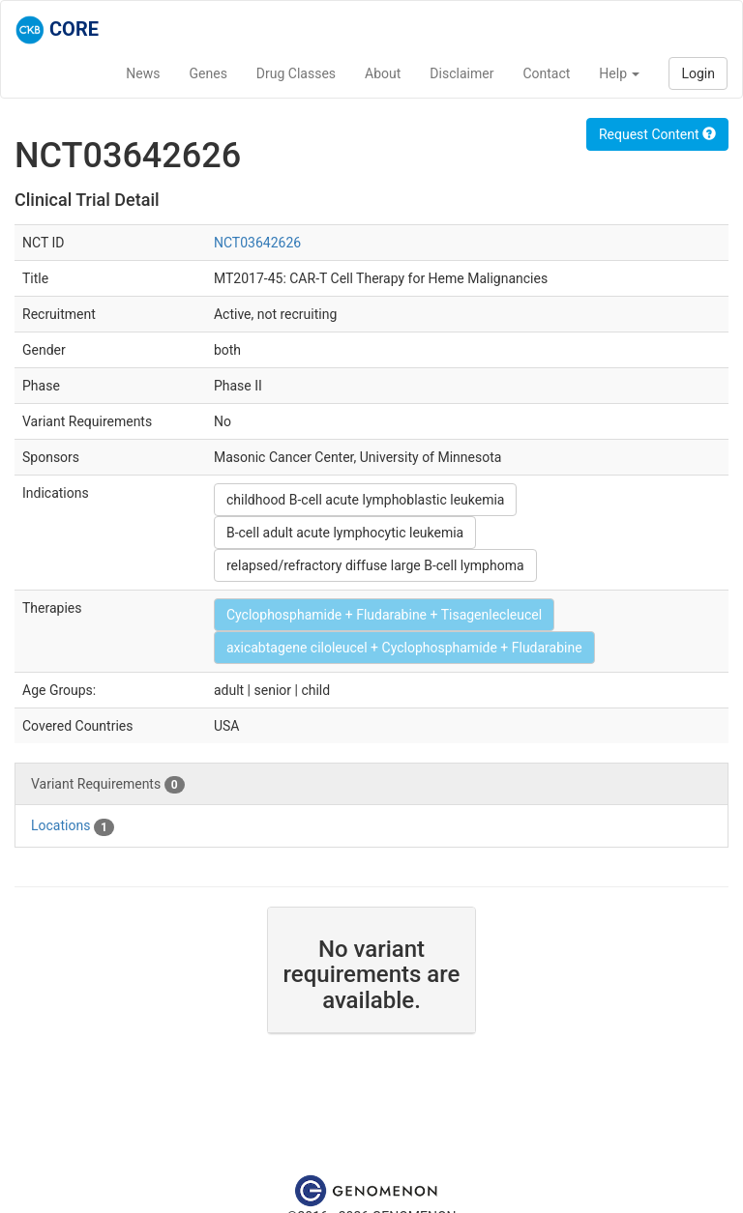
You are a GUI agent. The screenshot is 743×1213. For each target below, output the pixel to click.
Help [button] (619, 73)
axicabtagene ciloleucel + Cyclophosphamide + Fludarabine (404, 647)
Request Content (657, 134)
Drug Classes (296, 73)
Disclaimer (461, 73)
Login (698, 73)
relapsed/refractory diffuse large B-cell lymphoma (375, 565)
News (143, 73)
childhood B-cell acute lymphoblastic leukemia (365, 499)
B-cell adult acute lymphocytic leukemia (344, 532)
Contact (546, 73)
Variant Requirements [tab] (108, 785)
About (383, 73)
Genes (208, 73)
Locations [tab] (72, 826)
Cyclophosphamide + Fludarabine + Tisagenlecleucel (384, 614)
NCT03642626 (257, 242)
